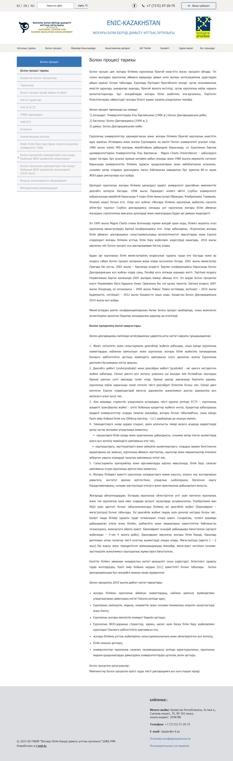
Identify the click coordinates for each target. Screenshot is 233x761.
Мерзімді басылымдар (83, 48)
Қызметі (164, 48)
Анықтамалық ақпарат (117, 48)
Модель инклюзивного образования (43, 180)
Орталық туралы (26, 48)
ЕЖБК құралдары (31, 114)
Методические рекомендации (39, 188)
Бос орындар (207, 48)
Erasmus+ (26, 129)
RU (32, 5)
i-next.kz (41, 745)
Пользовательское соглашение (169, 745)
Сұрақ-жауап (186, 48)
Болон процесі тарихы (34, 70)
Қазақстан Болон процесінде (38, 77)
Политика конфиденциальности (170, 738)
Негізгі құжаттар (30, 99)
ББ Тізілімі (145, 48)
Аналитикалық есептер (34, 136)
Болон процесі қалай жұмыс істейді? (43, 92)
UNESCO (25, 121)
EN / (26, 5)
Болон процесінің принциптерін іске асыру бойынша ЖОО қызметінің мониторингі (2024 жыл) (47, 169)
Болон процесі (53, 48)
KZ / (19, 5)
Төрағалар (27, 85)
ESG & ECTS (28, 107)
